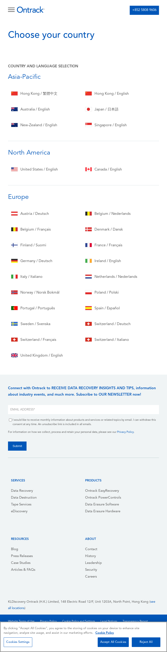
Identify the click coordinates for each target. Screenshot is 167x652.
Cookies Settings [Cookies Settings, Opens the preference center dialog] (18, 642)
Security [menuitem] (91, 570)
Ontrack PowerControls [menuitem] (103, 498)
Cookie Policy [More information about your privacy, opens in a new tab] (104, 632)
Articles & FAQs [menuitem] (23, 570)
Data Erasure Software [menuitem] (102, 504)
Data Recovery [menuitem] (22, 491)
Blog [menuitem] (14, 549)
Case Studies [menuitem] (20, 563)
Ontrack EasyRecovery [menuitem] (102, 491)
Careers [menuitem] (91, 576)
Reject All (146, 642)
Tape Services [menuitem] (21, 504)
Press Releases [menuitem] (22, 556)
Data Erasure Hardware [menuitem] (102, 511)
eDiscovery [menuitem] (19, 511)
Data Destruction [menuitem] (24, 498)
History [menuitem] (90, 556)
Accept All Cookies (113, 642)
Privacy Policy (125, 432)
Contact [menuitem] (91, 549)
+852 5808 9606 (144, 10)
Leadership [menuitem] (93, 563)
